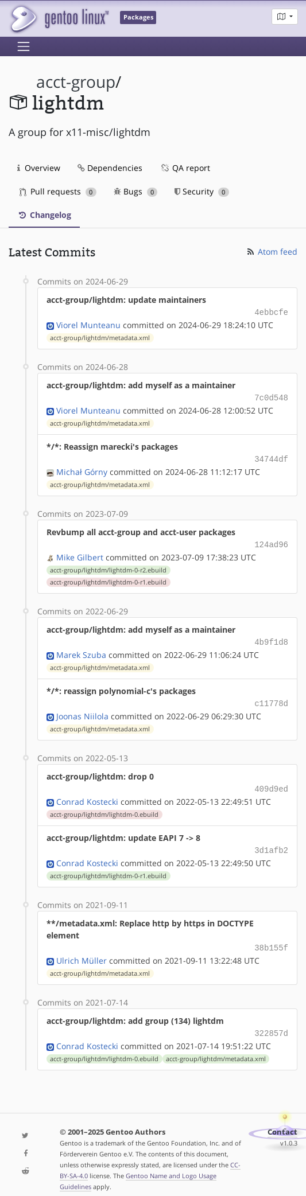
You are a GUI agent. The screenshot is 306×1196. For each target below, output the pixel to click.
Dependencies (110, 167)
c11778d (271, 697)
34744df (271, 456)
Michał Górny (81, 468)
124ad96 (271, 540)
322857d (271, 1022)
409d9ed (271, 781)
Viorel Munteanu (88, 323)
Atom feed (271, 251)
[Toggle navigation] (23, 46)
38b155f (271, 938)
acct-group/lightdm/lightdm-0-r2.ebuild (108, 566)
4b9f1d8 (271, 637)
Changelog (44, 214)
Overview (38, 167)
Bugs (136, 191)
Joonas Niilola (82, 709)
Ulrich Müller (81, 950)
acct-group (75, 81)
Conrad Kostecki (87, 793)
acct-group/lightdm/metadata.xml (100, 337)
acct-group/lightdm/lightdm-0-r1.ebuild (108, 578)
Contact (282, 1120)
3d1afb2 (271, 841)
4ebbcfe (271, 311)
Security (202, 191)
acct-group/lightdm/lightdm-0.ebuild (104, 806)
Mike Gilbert (79, 552)
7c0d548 (271, 396)
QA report (185, 167)
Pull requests (58, 191)
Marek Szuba (81, 649)
